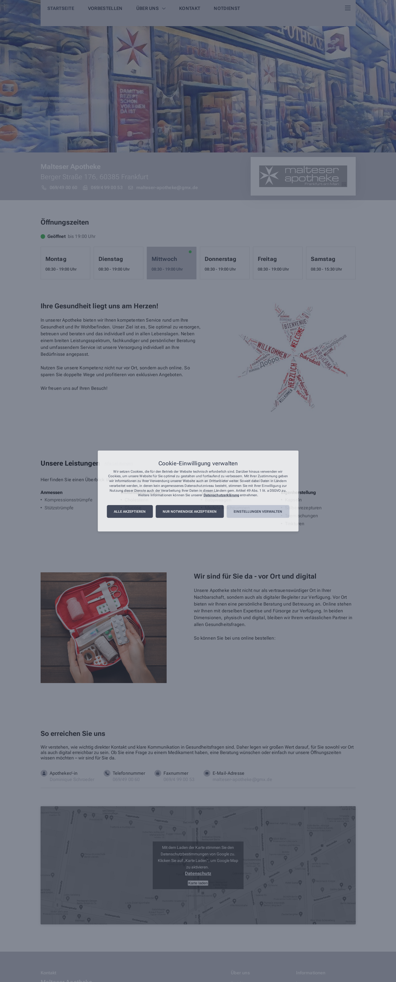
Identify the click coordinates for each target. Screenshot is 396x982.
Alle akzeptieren (130, 512)
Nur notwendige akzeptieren (190, 512)
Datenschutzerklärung (221, 495)
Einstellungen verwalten (258, 512)
